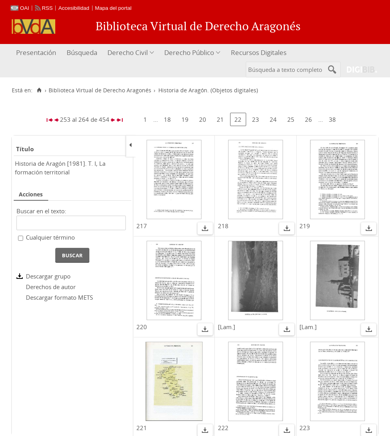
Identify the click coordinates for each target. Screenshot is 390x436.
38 (332, 119)
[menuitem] (37, 53)
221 (141, 428)
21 (220, 119)
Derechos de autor (51, 287)
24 (273, 119)
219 (304, 226)
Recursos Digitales (259, 52)
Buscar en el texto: (41, 211)
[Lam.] (226, 327)
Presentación (36, 52)
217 (141, 226)
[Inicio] (39, 90)
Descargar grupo (48, 276)
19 (185, 119)
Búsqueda (82, 52)
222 (223, 428)
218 (223, 226)
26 (308, 119)
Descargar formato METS (59, 297)
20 (202, 119)
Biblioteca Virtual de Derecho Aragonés (100, 90)
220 (141, 327)
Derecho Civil (127, 52)
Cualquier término (50, 237)
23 (255, 119)
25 (290, 119)
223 (304, 428)
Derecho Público (189, 52)
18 (167, 119)
